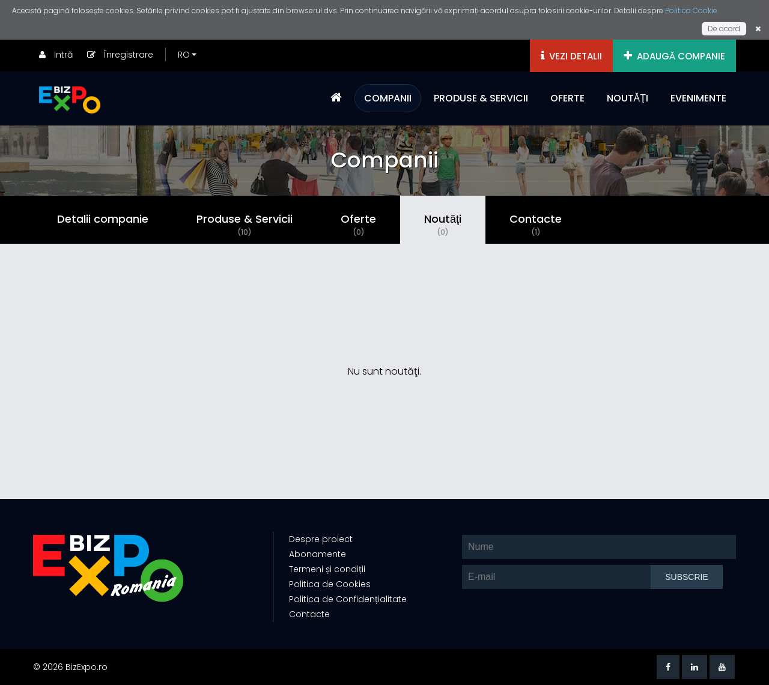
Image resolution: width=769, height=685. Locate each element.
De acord (724, 28)
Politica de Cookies (330, 584)
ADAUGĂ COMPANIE (674, 56)
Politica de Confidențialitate (348, 599)
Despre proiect (321, 539)
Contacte (535, 224)
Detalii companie (102, 218)
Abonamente (317, 554)
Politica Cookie (691, 10)
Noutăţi (442, 224)
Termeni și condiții (327, 569)
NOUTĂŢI (627, 98)
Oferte (358, 224)
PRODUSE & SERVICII (481, 98)
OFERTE (567, 98)
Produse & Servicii (244, 224)
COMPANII (388, 98)
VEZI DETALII (571, 56)
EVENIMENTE (698, 98)
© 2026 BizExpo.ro (70, 667)
